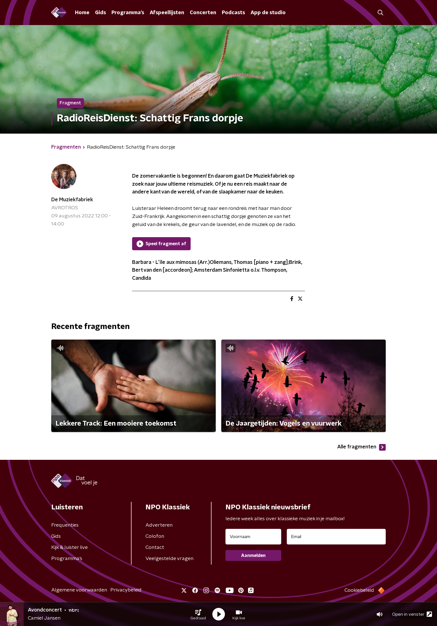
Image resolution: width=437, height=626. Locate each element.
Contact (154, 547)
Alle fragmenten (361, 447)
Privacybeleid (126, 590)
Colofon (154, 536)
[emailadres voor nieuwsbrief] (336, 536)
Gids (100, 12)
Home (82, 12)
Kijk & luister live (69, 547)
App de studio (268, 12)
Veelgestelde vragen (169, 558)
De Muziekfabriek (72, 199)
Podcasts (233, 12)
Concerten (203, 12)
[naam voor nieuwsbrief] (253, 536)
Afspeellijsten (167, 12)
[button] (198, 614)
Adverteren (159, 525)
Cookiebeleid (359, 590)
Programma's (127, 12)
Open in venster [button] (412, 614)
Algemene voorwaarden (79, 590)
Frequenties (65, 525)
